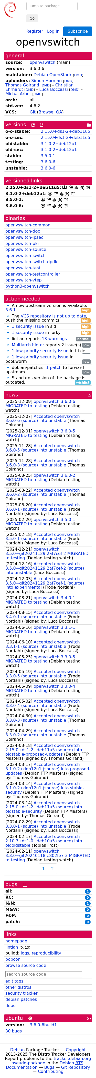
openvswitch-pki (22, 243)
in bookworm (48, 359)
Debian (17, 1049)
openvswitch (42, 62)
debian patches (21, 999)
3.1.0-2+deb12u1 (59, 143)
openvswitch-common (27, 225)
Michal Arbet (18, 93)
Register (34, 31)
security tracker (21, 993)
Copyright (76, 1049)
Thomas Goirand (22, 85)
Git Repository (75, 1067)
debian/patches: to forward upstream (48, 370)
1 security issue (28, 326)
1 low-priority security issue (40, 350)
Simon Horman (46, 80)
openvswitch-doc (22, 231)
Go (32, 18)
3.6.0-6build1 (43, 1024)
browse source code (25, 965)
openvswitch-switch (25, 255)
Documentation (21, 1067)
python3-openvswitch (27, 286)
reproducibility (46, 953)
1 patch (53, 367)
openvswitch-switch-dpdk (31, 261)
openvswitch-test (22, 268)
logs (25, 953)
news (11, 395)
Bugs (49, 1067)
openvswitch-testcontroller (32, 274)
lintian (11, 947)
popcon (12, 959)
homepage (16, 941)
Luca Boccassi (53, 89)
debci (10, 1005)
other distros (18, 987)
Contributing (50, 1071)
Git (33, 112)
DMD (78, 75)
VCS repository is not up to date (53, 316)
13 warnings (54, 338)
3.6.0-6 (48, 162)
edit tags (14, 981)
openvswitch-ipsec (24, 237)
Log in (53, 31)
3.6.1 (10, 309)
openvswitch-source (25, 249)
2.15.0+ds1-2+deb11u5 (65, 131)
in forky (48, 333)
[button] (8, 305)
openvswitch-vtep (23, 280)
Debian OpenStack (53, 74)
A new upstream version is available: (48, 308)
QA (59, 112)
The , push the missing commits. (48, 318)
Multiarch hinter (28, 344)
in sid (48, 326)
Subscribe (78, 31)
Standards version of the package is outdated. (48, 380)
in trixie (48, 351)
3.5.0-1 (48, 155)
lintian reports (48, 339)
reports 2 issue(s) (48, 345)
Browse (45, 112)
